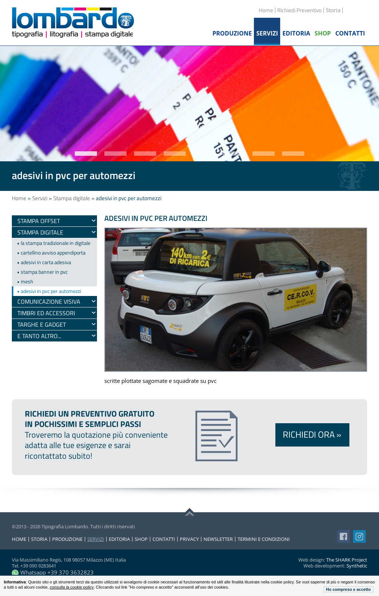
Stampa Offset (38, 220)
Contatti (163, 539)
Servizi (39, 198)
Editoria (119, 539)
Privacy (189, 539)
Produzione (67, 539)
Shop (141, 539)
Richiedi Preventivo (299, 10)
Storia (39, 539)
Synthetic (356, 565)
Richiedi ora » (312, 434)
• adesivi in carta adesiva (44, 262)
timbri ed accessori (46, 313)
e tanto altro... (39, 335)
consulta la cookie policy (72, 587)
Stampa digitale (71, 198)
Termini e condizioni (264, 539)
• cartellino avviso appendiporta (51, 252)
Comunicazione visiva (48, 301)
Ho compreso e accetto (348, 589)
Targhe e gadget (41, 324)
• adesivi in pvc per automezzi (49, 291)
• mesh (25, 281)
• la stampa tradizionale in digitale (53, 243)
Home (266, 10)
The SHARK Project (346, 559)
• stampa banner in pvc (42, 272)
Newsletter (218, 539)
